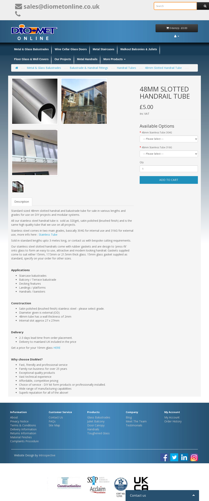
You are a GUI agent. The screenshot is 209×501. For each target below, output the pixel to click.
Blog (129, 417)
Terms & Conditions (23, 425)
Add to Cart (168, 180)
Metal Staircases (103, 49)
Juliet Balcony (95, 421)
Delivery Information (23, 429)
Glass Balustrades (98, 417)
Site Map (54, 425)
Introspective (47, 455)
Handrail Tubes (126, 68)
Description (21, 201)
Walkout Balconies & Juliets (138, 49)
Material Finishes (21, 437)
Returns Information (23, 433)
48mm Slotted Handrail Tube (163, 68)
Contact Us (56, 417)
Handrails (93, 429)
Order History (173, 421)
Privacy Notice (19, 421)
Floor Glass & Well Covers (31, 59)
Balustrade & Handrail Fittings (89, 68)
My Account (172, 417)
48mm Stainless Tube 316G (157, 147)
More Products (114, 59)
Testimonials (134, 425)
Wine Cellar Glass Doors (71, 49)
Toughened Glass (98, 433)
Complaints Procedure (24, 441)
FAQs (52, 421)
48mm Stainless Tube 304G (157, 132)
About (14, 417)
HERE (56, 348)
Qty (142, 162)
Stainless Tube (48, 234)
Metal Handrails (87, 59)
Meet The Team (136, 421)
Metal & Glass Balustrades (31, 49)
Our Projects (62, 59)
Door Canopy (95, 425)
